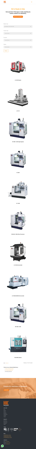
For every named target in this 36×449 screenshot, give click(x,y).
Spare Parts (5, 413)
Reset (6, 50)
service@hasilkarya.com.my (8, 437)
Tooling (4, 424)
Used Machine (5, 414)
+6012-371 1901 (8, 442)
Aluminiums (5, 420)
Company (5, 415)
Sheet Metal (5, 423)
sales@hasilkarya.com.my (7, 436)
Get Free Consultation (18, 16)
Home (4, 409)
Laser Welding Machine (9, 370)
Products (5, 410)
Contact (5, 416)
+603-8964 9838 (7, 441)
